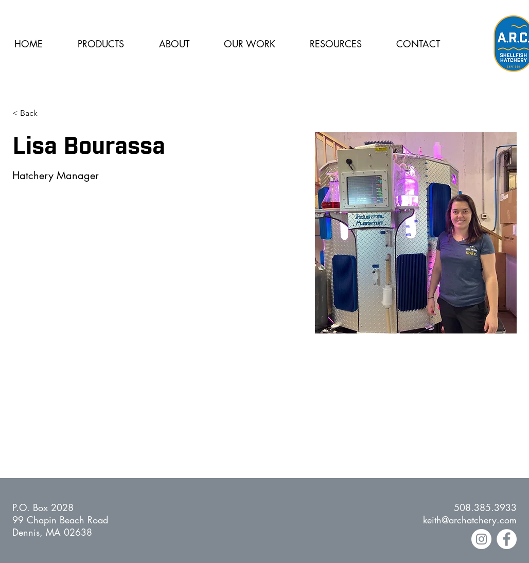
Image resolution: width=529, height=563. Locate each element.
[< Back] (32, 113)
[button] (174, 44)
